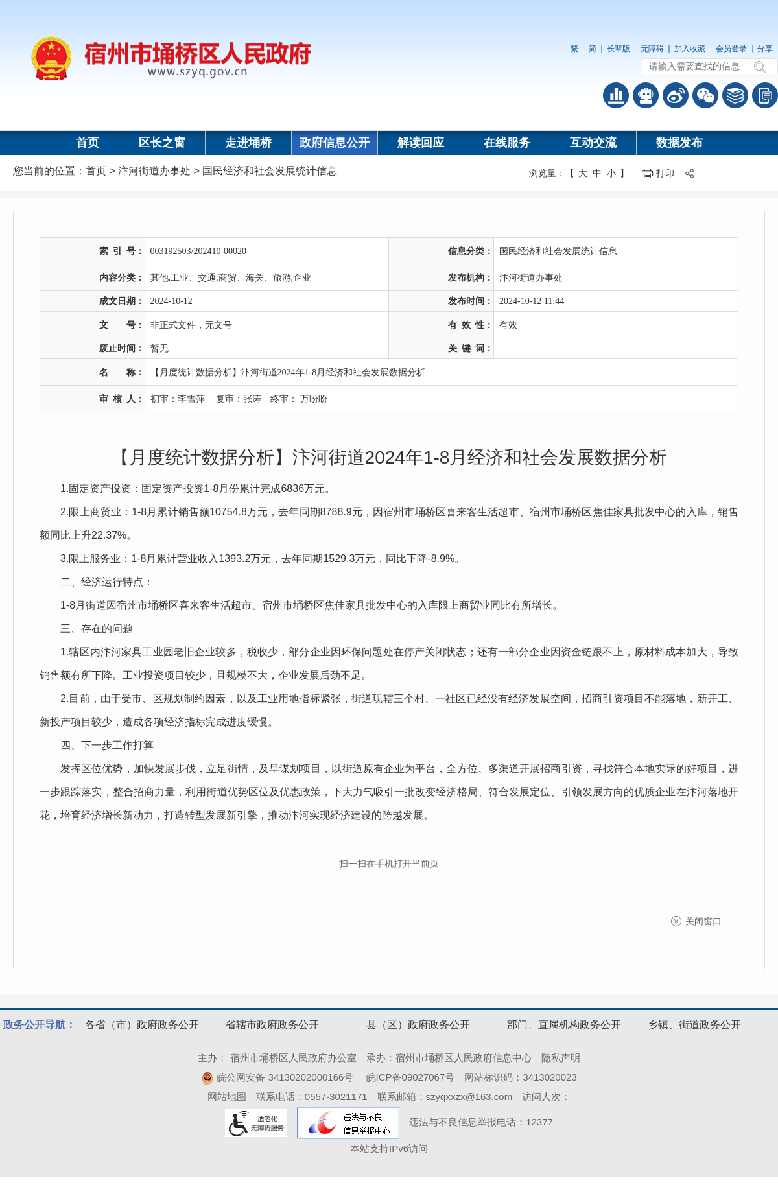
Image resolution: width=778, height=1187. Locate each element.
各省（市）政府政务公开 (142, 1024)
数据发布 (679, 142)
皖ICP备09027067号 (410, 1077)
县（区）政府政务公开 (418, 1024)
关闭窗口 (703, 921)
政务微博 (676, 95)
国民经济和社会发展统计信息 (269, 170)
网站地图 (226, 1096)
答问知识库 (735, 95)
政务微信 (705, 95)
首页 (87, 142)
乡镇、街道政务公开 (694, 1024)
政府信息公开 (335, 142)
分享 (765, 48)
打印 (665, 173)
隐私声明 (560, 1057)
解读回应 (420, 142)
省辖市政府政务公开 (272, 1024)
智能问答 (646, 95)
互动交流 (593, 142)
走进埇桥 (248, 142)
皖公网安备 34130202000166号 (277, 1077)
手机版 (765, 95)
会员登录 (731, 48)
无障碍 (652, 48)
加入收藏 (689, 48)
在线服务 (507, 142)
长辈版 (618, 48)
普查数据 (616, 95)
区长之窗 (162, 142)
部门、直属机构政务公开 (564, 1024)
